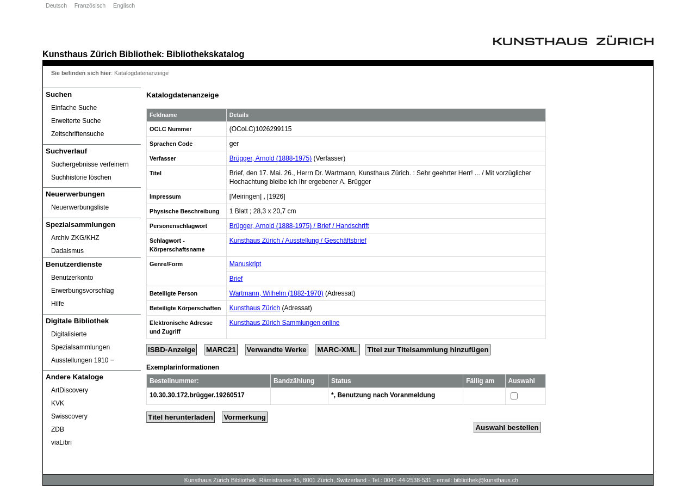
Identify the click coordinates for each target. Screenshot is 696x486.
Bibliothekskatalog (205, 54)
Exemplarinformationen (182, 367)
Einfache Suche (74, 108)
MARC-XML (337, 350)
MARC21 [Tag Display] (221, 350)
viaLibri (61, 442)
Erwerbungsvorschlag (82, 290)
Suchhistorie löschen (81, 177)
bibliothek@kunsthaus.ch (485, 480)
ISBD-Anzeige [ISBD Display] (171, 350)
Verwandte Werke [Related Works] (277, 350)
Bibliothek (140, 54)
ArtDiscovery (69, 390)
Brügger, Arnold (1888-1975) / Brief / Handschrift (299, 226)
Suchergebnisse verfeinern (90, 164)
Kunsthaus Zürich (79, 54)
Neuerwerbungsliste (80, 207)
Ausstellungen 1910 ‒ (82, 360)
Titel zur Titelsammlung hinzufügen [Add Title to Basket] (427, 350)
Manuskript (245, 264)
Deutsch (56, 5)
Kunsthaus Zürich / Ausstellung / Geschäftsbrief (297, 240)
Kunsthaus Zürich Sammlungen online (284, 323)
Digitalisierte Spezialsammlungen (80, 340)
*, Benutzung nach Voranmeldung (383, 395)
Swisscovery (69, 416)
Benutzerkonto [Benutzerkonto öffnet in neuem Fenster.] (72, 277)
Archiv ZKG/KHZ (75, 238)
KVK (57, 403)
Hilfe (57, 303)
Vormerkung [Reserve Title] (244, 417)
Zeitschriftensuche (77, 134)
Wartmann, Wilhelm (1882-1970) (276, 293)
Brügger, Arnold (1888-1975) (270, 158)
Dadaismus (67, 251)
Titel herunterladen (180, 417)
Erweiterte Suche (76, 121)
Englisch (124, 5)
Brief (236, 278)
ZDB (57, 429)
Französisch (89, 5)
